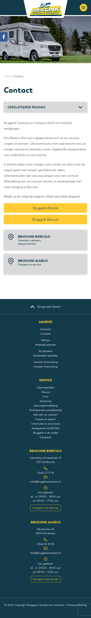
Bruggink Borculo (45, 219)
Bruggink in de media (45, 432)
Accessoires (45, 351)
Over (45, 396)
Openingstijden (45, 387)
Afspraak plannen (45, 344)
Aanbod (45, 322)
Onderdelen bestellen (45, 355)
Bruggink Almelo (45, 208)
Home (7, 76)
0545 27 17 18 (45, 472)
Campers (45, 333)
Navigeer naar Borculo (45, 508)
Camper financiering (45, 366)
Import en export (45, 419)
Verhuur (45, 340)
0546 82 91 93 (45, 544)
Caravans (45, 329)
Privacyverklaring (77, 605)
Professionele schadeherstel (45, 410)
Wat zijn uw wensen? (45, 414)
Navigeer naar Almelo (45, 579)
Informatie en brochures (45, 423)
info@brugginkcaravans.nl (45, 481)
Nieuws (45, 392)
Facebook (45, 437)
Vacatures (45, 401)
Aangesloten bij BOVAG (46, 428)
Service (45, 380)
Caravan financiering (45, 362)
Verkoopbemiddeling (45, 405)
